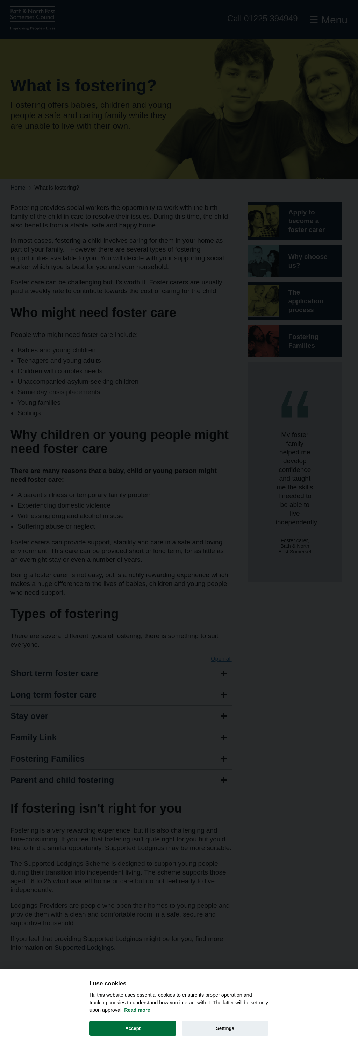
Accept (133, 1028)
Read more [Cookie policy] (137, 1010)
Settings (225, 1028)
